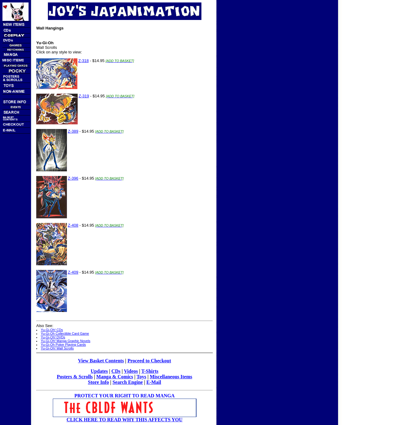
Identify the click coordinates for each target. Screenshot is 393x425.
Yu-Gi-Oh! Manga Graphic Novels (65, 341)
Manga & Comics (114, 376)
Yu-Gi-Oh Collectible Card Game (65, 333)
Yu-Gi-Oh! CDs (52, 330)
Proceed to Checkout (149, 360)
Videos (131, 371)
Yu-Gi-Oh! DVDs (53, 337)
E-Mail (153, 382)
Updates (99, 371)
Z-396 (73, 178)
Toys (141, 376)
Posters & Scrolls (75, 376)
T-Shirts (149, 371)
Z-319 (84, 96)
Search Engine (127, 382)
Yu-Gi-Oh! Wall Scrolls (57, 348)
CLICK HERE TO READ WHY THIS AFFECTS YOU (125, 419)
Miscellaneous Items (171, 376)
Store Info (98, 382)
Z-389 (73, 131)
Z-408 (73, 225)
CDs (115, 371)
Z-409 (73, 272)
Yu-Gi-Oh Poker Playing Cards (63, 344)
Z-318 (83, 60)
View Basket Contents (101, 360)
